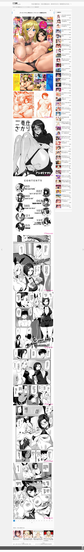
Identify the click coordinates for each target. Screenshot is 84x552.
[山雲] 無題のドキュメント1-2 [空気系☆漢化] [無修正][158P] (66, 84)
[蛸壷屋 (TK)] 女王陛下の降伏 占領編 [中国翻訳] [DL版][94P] (66, 181)
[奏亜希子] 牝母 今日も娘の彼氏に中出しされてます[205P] (66, 138)
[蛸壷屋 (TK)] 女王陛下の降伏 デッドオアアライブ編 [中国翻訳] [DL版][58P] (48, 539)
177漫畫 (15, 3)
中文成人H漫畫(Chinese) (21, 527)
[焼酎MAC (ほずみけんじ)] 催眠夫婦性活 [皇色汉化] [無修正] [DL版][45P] (66, 75)
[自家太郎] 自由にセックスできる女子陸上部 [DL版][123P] (66, 157)
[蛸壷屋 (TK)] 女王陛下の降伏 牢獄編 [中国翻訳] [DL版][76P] (66, 123)
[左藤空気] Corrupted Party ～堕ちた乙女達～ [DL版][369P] (66, 128)
